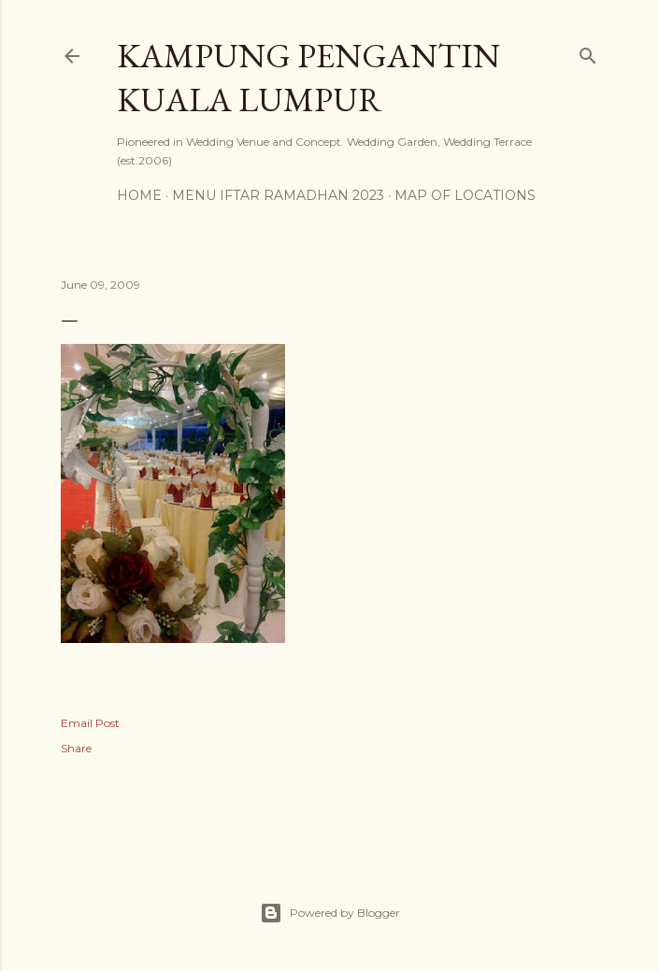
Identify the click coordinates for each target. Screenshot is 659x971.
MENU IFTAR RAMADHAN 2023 (278, 195)
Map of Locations (465, 195)
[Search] (588, 52)
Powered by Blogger (330, 913)
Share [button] (76, 748)
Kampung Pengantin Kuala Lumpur (308, 77)
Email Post (90, 723)
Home (139, 195)
